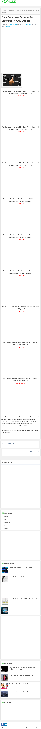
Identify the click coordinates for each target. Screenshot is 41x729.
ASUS (6, 528)
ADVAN (6, 519)
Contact (24, 727)
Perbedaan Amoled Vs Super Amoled (20, 692)
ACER (6, 516)
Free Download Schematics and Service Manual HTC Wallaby (21, 454)
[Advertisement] (20, 50)
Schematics (13, 24)
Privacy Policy (36, 727)
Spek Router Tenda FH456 (17, 576)
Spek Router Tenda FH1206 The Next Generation (24, 599)
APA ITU (6, 525)
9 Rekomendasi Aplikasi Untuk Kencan (20, 675)
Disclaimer (29, 727)
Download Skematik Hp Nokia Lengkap (21, 567)
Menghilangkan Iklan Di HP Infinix (19, 684)
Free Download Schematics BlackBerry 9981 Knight (16, 446)
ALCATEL (7, 522)
